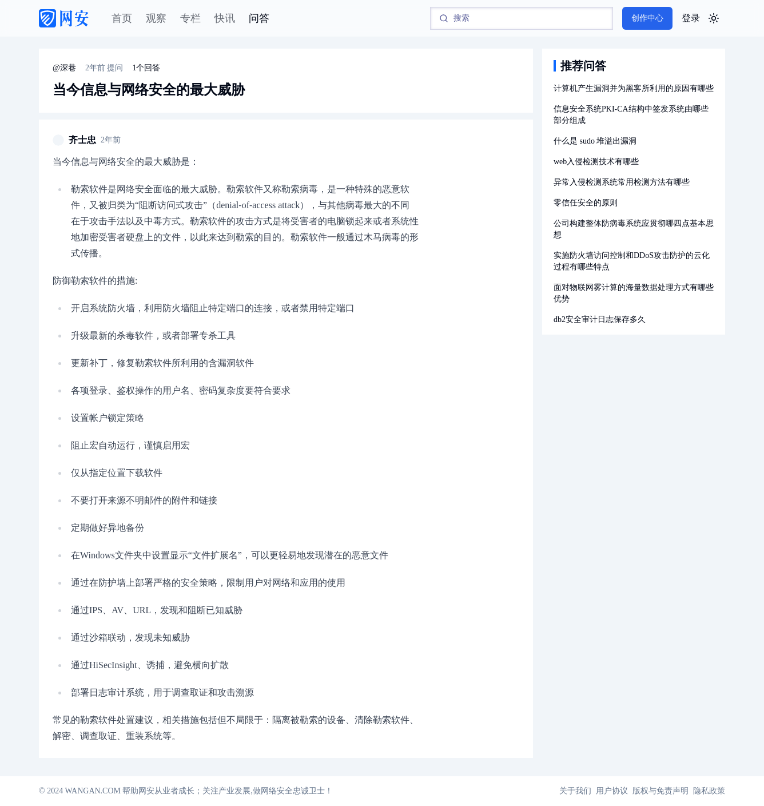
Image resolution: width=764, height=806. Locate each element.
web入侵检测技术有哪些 (596, 161)
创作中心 (647, 18)
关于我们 (575, 791)
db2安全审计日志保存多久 (600, 319)
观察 (156, 18)
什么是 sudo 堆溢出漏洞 (595, 141)
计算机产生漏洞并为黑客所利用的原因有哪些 (634, 88)
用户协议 (612, 791)
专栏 (190, 18)
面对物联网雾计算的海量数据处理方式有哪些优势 (634, 293)
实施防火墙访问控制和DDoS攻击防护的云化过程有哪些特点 (632, 261)
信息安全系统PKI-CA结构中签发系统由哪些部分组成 (631, 115)
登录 (691, 18)
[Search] (521, 18)
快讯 (224, 18)
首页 (122, 18)
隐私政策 (709, 791)
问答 (259, 18)
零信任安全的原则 (586, 202)
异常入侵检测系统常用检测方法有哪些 (622, 182)
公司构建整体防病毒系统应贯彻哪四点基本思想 (634, 229)
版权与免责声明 (660, 791)
